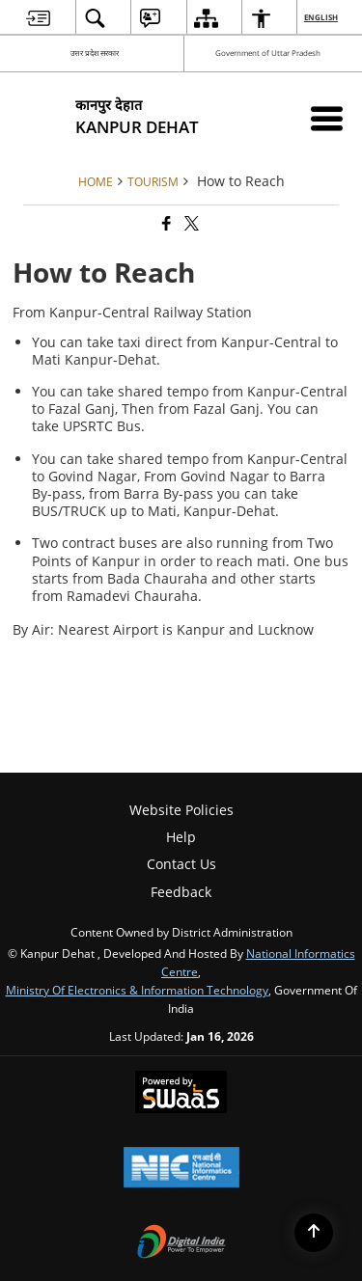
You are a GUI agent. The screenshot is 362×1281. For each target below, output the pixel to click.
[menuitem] (38, 18)
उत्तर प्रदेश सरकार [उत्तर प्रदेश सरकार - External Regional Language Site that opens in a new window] (94, 52)
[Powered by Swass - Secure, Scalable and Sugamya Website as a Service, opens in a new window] (181, 1093)
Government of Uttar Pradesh (267, 52)
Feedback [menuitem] (181, 892)
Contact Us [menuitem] (181, 864)
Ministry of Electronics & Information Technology (137, 989)
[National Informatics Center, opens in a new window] (181, 1169)
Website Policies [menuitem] (181, 810)
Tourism (153, 181)
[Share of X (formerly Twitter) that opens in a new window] (190, 224)
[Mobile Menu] (327, 118)
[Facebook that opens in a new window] (165, 224)
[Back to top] (313, 1232)
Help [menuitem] (181, 837)
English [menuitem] (322, 17)
